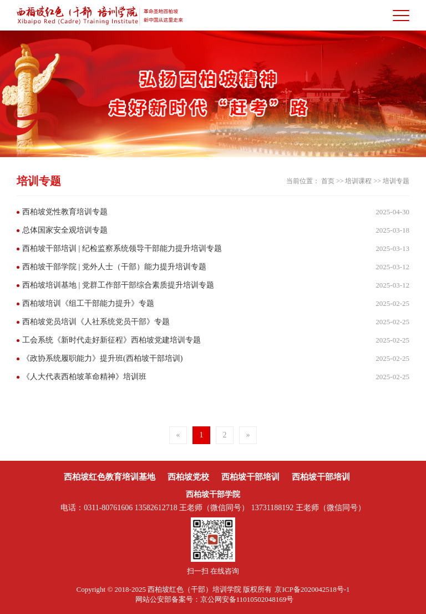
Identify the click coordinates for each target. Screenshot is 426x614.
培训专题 (396, 181)
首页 (327, 181)
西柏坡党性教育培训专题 (65, 212)
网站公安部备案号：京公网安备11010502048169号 (214, 599)
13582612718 (156, 508)
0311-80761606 (108, 508)
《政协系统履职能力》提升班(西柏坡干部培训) (102, 358)
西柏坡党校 (188, 476)
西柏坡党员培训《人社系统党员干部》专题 (96, 322)
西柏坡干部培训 (250, 476)
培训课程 (358, 181)
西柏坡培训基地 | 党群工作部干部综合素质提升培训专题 (118, 285)
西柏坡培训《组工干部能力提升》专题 (88, 303)
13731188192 (272, 508)
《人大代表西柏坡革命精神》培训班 (84, 377)
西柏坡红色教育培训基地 (109, 476)
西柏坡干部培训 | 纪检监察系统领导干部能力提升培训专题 (122, 248)
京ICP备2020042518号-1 (312, 589)
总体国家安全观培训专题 (65, 230)
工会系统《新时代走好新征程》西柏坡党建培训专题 (111, 340)
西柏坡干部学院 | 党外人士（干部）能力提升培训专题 (114, 267)
